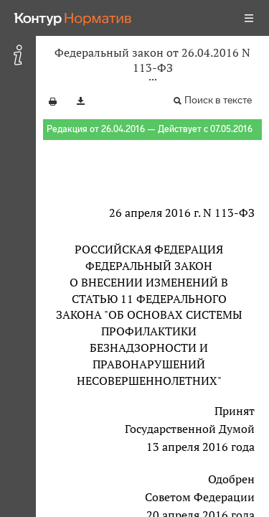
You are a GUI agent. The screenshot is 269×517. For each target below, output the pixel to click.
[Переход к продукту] (73, 18)
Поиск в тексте (218, 100)
